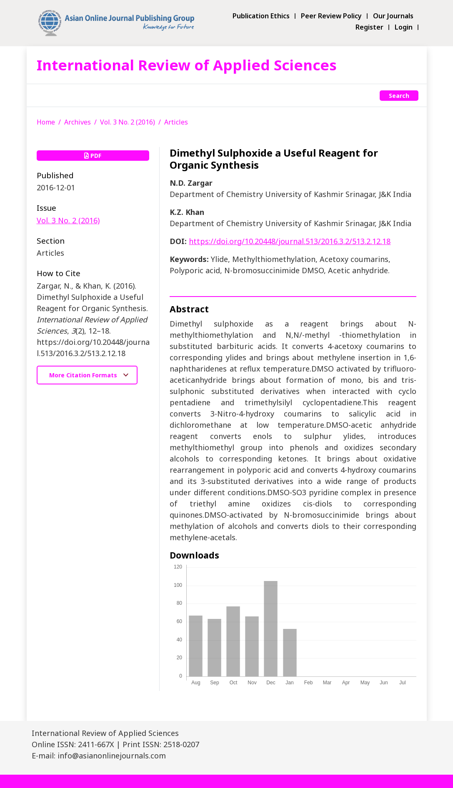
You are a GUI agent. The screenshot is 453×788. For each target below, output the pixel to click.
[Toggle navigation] (41, 95)
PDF (92, 156)
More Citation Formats (84, 375)
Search (399, 96)
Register (369, 27)
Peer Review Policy (331, 16)
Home (46, 122)
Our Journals (393, 16)
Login (404, 27)
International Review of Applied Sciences (187, 65)
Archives (77, 122)
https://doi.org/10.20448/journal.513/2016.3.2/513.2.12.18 (289, 241)
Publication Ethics (261, 16)
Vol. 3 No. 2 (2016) (127, 122)
